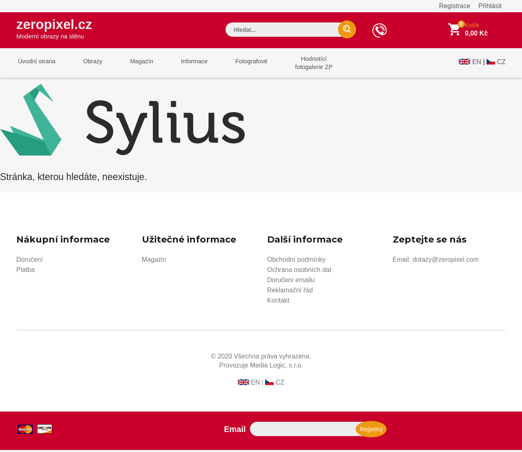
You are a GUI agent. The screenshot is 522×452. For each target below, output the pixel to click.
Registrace (454, 5)
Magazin (154, 261)
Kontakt (278, 302)
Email (235, 431)
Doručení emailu (291, 281)
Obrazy (88, 64)
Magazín (135, 64)
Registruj (371, 431)
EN (476, 63)
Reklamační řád (290, 292)
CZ (501, 63)
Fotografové (239, 64)
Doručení (29, 261)
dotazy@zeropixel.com (445, 261)
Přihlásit (490, 5)
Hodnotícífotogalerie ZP (299, 64)
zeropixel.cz (56, 29)
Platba (25, 271)
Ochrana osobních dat (299, 271)
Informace (184, 64)
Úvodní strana (35, 64)
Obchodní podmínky (296, 261)
